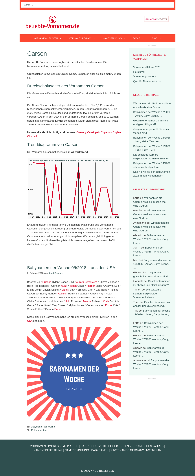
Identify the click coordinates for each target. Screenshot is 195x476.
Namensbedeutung (48, 450)
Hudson (46, 282)
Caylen (117, 132)
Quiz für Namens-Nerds (147, 81)
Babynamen (100, 450)
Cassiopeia (93, 132)
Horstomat (139, 71)
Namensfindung (116, 38)
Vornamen (38, 446)
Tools (140, 38)
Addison (62, 293)
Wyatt (64, 285)
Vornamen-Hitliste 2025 (146, 67)
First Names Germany (127, 450)
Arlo (68, 301)
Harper (91, 285)
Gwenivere (91, 282)
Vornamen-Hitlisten (49, 38)
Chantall (32, 136)
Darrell (58, 309)
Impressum (56, 446)
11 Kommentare (39, 430)
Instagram (153, 450)
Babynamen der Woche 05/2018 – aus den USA (71, 267)
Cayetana (106, 132)
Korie (106, 301)
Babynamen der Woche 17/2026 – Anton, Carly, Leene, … (151, 239)
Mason (87, 301)
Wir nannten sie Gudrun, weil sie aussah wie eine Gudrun (149, 202)
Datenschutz (90, 446)
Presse (72, 446)
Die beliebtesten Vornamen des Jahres (133, 446)
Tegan (73, 285)
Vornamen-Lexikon (84, 38)
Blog (158, 38)
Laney (65, 289)
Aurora (80, 282)
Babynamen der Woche (43, 426)
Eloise (108, 305)
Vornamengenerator (144, 76)
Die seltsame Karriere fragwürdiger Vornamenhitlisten (147, 293)
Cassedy (81, 132)
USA (29, 320)
